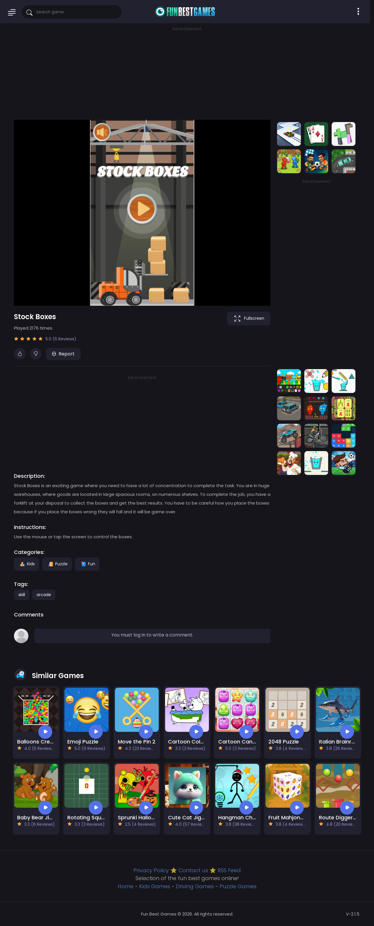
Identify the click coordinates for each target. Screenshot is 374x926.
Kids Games (154, 886)
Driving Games (195, 886)
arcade (44, 595)
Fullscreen (248, 318)
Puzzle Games (238, 886)
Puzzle (57, 564)
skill (21, 595)
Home (125, 886)
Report (63, 354)
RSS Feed (229, 870)
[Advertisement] (187, 72)
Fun (87, 564)
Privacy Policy (151, 870)
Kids (26, 564)
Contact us (193, 870)
